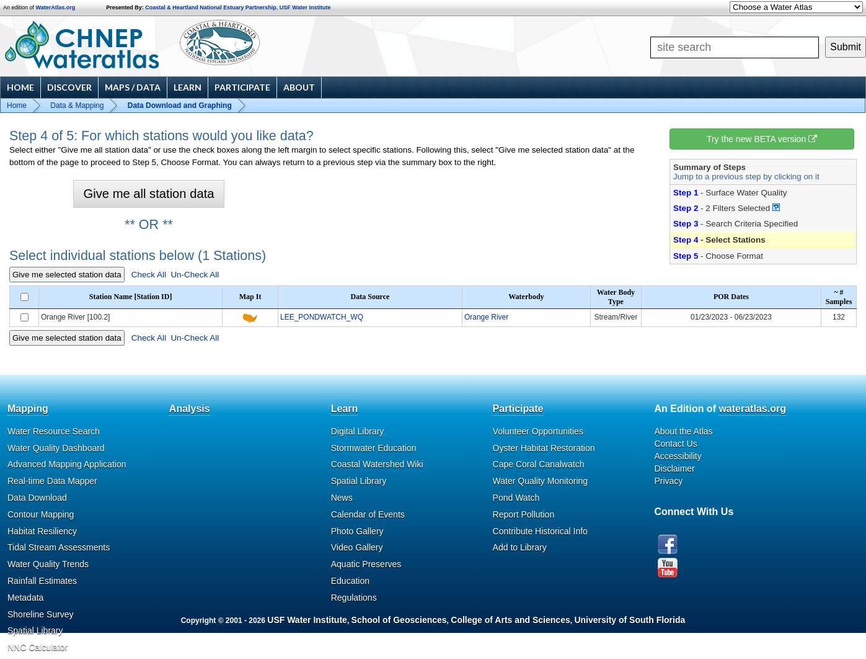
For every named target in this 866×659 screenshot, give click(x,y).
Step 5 (685, 256)
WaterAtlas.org (56, 7)
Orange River (486, 317)
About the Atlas (683, 431)
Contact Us (675, 444)
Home (20, 87)
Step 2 (685, 208)
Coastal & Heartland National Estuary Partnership (210, 7)
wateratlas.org (751, 408)
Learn (187, 87)
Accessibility (677, 456)
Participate (242, 87)
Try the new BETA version (762, 139)
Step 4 (685, 239)
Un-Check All (194, 274)
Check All (148, 274)
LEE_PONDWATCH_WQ (321, 317)
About (299, 87)
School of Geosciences (399, 620)
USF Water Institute (305, 7)
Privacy (668, 481)
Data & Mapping (77, 105)
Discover (69, 87)
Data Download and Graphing (180, 105)
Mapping (27, 408)
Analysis (189, 408)
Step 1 (685, 192)
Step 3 (685, 223)
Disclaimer (674, 468)
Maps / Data (133, 87)
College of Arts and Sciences (510, 620)
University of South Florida (629, 620)
